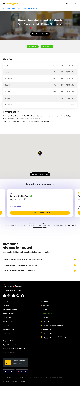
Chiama (33, 46)
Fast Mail (44, 317)
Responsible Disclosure (9, 329)
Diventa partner (7, 317)
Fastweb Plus (6, 305)
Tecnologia (6, 325)
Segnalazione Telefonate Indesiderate (52, 325)
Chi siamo (5, 301)
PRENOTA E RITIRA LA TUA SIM (40, 212)
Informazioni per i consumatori (11, 337)
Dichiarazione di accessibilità (54, 377)
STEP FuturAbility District (9, 313)
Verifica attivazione (47, 313)
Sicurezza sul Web (8, 321)
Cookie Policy (20, 377)
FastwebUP (45, 321)
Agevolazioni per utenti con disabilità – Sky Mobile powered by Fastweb (58, 337)
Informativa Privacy (8, 377)
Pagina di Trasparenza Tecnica (11, 345)
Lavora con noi (46, 329)
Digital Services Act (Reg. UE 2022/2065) (14, 348)
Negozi (44, 309)
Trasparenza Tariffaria (9, 341)
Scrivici (47, 46)
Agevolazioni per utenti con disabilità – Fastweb (55, 333)
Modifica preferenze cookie (35, 377)
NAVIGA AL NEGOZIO (40, 33)
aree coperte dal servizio (46, 223)
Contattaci (45, 301)
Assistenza (45, 305)
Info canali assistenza (9, 352)
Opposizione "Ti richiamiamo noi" (12, 333)
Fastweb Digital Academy (10, 309)
